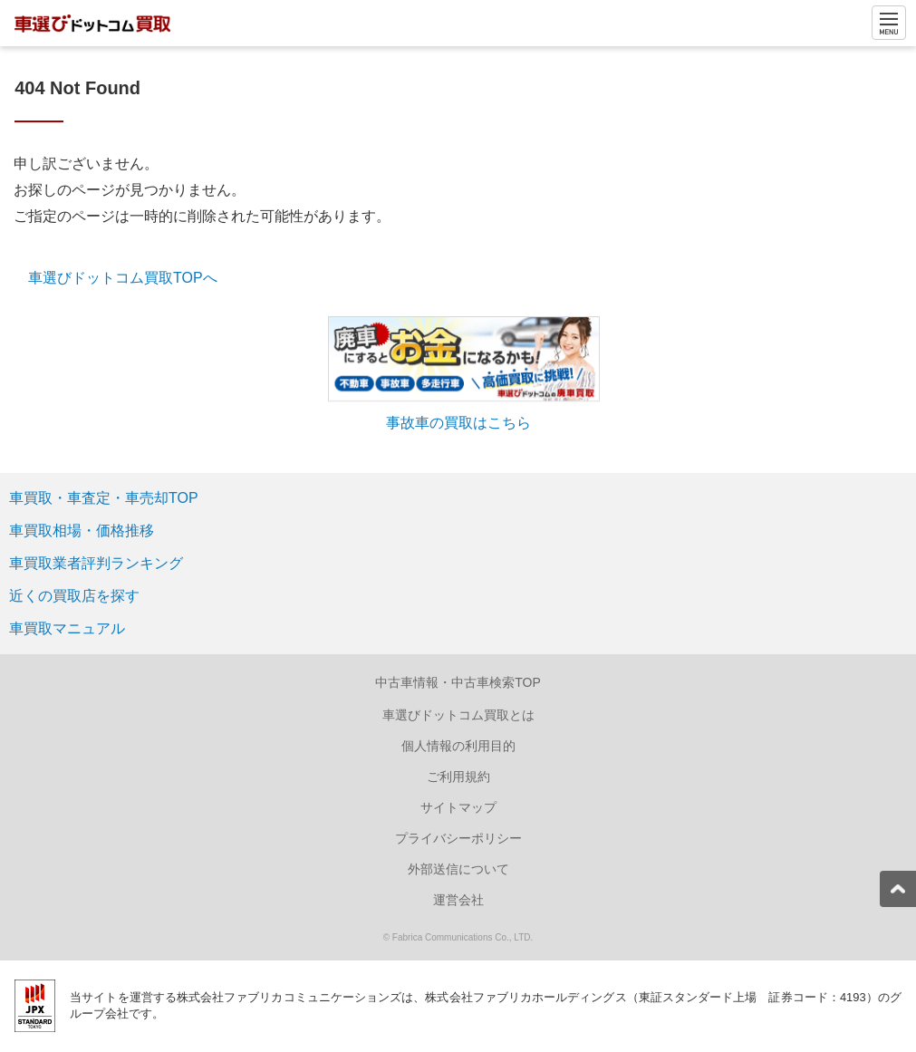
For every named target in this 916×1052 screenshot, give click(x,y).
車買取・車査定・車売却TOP (103, 498)
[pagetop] (898, 889)
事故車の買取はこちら (458, 422)
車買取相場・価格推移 (81, 530)
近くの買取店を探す (74, 595)
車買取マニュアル (67, 628)
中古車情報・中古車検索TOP (458, 682)
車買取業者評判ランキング (96, 563)
